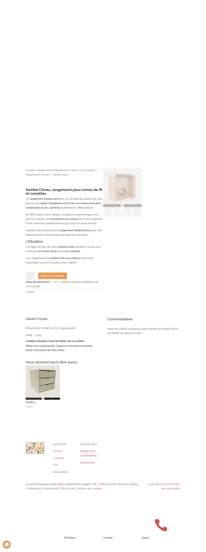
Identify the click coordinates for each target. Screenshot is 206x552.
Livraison (58, 458)
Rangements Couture (38, 174)
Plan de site (68, 488)
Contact (57, 451)
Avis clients (60, 444)
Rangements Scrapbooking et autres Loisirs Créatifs (66, 170)
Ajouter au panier (52, 276)
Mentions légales (127, 484)
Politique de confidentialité (43, 488)
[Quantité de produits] (30, 276)
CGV (55, 465)
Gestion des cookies (90, 488)
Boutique (69, 537)
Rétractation (60, 471)
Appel (145, 537)
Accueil (30, 170)
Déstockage (87, 462)
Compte (108, 537)
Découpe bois (88, 444)
